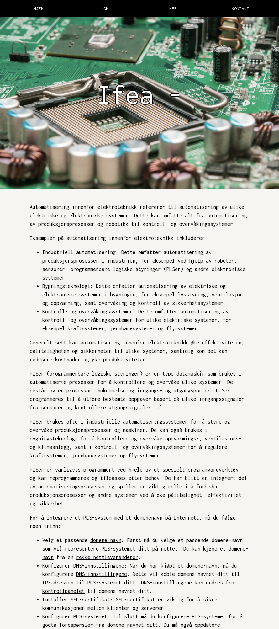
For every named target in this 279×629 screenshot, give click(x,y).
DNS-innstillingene (101, 574)
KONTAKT (240, 8)
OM (105, 8)
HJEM (39, 8)
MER (173, 8)
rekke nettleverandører (107, 557)
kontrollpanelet (63, 591)
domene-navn (105, 540)
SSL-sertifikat (90, 599)
